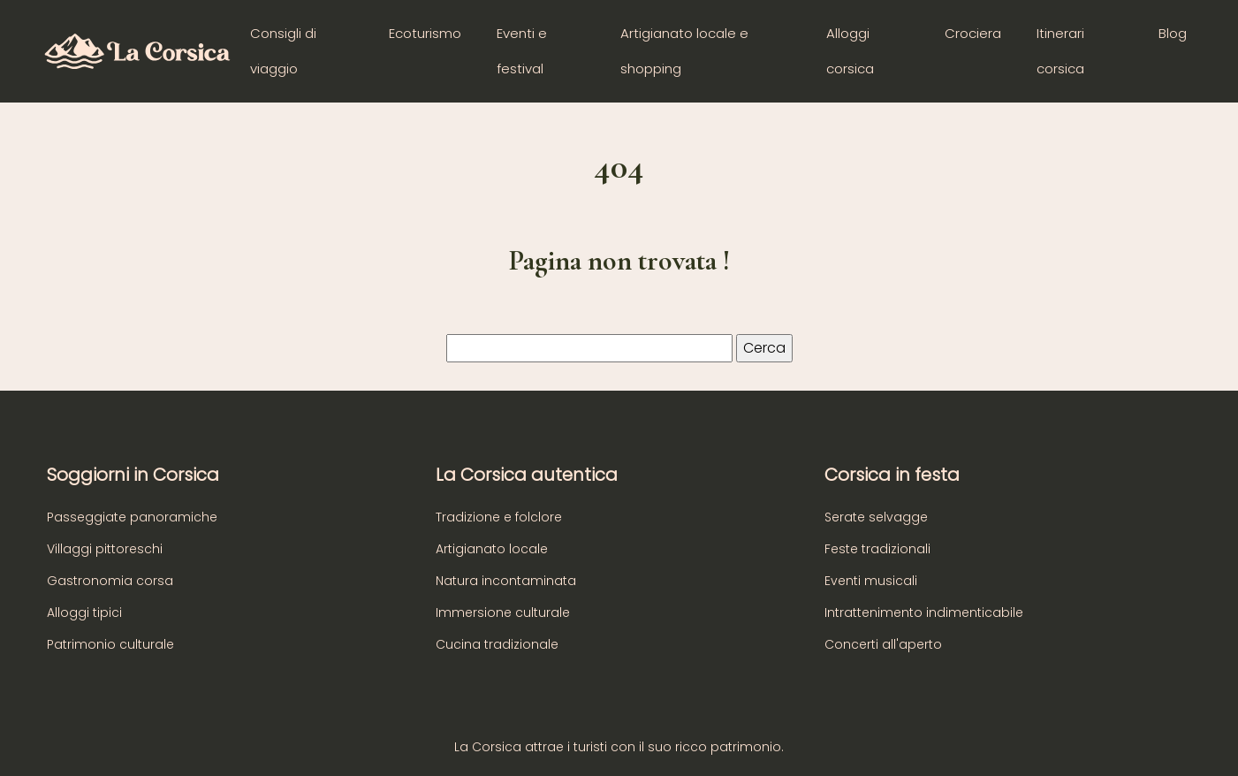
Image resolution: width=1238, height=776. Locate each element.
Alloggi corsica (850, 51)
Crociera (973, 33)
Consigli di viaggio (283, 51)
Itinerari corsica (1060, 51)
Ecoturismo (425, 33)
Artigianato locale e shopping (684, 51)
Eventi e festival (522, 51)
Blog (1172, 33)
